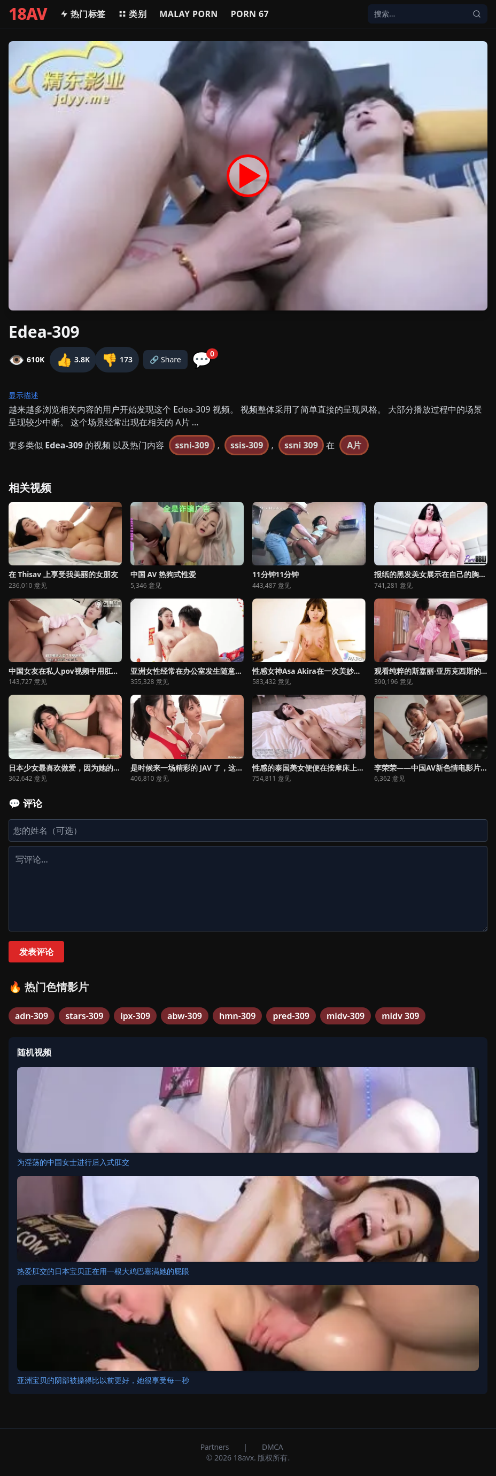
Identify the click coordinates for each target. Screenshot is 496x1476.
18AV (28, 14)
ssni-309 (192, 445)
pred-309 (291, 1016)
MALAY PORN (188, 14)
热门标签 (83, 14)
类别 (132, 14)
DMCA (272, 1447)
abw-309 (184, 1016)
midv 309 (400, 1016)
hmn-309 (237, 1016)
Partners (215, 1447)
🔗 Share (165, 359)
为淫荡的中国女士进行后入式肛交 (73, 1162)
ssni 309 (301, 445)
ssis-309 (246, 445)
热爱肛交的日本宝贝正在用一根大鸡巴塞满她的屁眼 (103, 1271)
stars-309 (84, 1016)
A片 (354, 445)
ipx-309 (135, 1016)
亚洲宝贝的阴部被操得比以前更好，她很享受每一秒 (103, 1380)
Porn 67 (250, 14)
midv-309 (346, 1016)
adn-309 (31, 1016)
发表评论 (36, 952)
